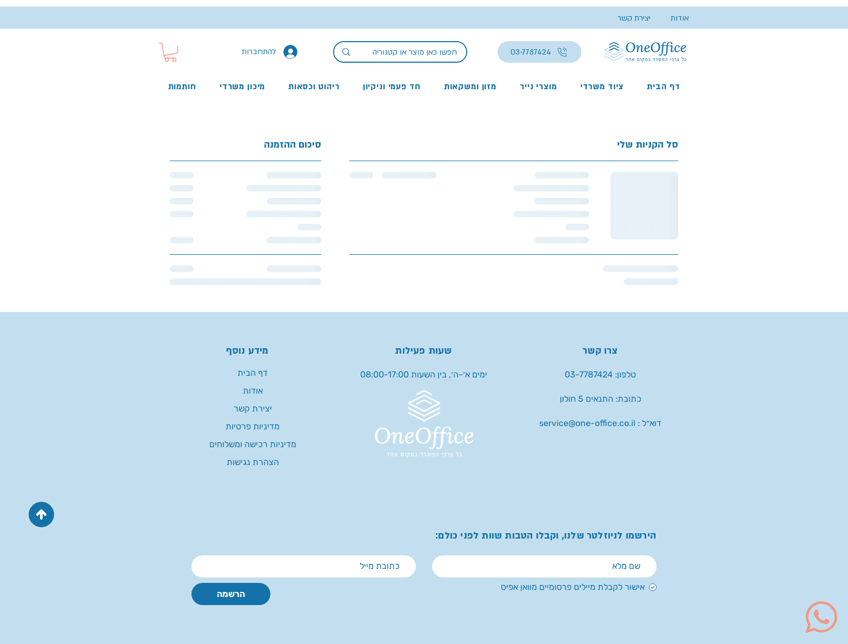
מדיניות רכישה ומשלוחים (252, 444)
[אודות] (670, 18)
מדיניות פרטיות (253, 426)
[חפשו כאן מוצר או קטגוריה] (416, 52)
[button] (170, 52)
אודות (253, 391)
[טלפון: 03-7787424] (600, 375)
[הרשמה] (230, 594)
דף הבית (252, 373)
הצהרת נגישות (253, 462)
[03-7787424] (539, 52)
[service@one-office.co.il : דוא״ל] (600, 423)
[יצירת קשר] (629, 18)
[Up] (41, 514)
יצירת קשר (253, 408)
